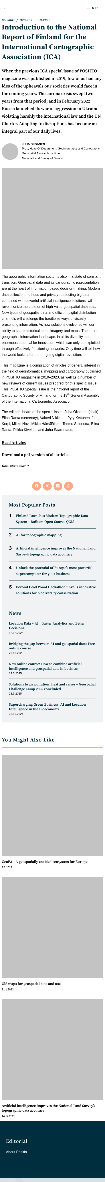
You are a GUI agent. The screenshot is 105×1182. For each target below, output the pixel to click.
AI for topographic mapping (38, 535)
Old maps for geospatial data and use (31, 984)
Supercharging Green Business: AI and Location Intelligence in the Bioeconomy (47, 706)
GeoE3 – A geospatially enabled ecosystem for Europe (44, 862)
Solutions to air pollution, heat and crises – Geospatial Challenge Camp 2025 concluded (52, 686)
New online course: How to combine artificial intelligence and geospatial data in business (45, 666)
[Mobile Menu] (94, 8)
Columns (8, 20)
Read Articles (14, 442)
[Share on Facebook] (36, 486)
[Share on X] (47, 486)
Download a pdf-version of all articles (35, 454)
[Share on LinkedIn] (57, 486)
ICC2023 (26, 20)
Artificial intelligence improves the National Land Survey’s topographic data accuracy (48, 1108)
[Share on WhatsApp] (68, 486)
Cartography (19, 466)
